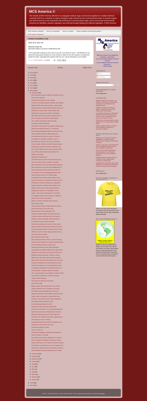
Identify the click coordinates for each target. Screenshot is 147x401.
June (33, 366)
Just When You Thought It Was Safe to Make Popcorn (47, 317)
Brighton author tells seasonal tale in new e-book (45, 286)
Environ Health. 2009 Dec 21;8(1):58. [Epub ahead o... (47, 144)
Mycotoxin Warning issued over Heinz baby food (45, 314)
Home (60, 68)
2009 (31, 90)
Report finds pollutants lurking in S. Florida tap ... (45, 128)
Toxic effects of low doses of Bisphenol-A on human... (47, 337)
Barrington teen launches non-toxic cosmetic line (45, 141)
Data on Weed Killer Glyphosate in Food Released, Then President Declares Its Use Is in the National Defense (106, 153)
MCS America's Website (36, 31)
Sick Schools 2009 (36, 283)
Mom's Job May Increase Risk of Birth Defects (44, 118)
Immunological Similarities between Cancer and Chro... (47, 131)
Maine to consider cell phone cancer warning (44, 201)
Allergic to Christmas (37, 154)
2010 (31, 88)
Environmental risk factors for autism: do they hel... (46, 136)
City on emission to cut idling (39, 335)
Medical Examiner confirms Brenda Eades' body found (47, 108)
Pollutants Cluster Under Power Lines (42, 324)
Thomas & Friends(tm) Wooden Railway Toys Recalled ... (48, 103)
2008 (31, 383)
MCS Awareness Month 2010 (40, 237)
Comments (101, 77)
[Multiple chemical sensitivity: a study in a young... (46, 255)
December (35, 93)
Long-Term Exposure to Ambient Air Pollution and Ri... (47, 180)
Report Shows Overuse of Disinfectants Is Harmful (46, 312)
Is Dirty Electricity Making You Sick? (41, 304)
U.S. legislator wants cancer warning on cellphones (46, 195)
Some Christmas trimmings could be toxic (43, 245)
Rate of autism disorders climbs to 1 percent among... (47, 239)
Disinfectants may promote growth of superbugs (45, 113)
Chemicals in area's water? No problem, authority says (47, 126)
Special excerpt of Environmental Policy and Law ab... (47, 226)
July (33, 364)
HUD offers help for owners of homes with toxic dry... (46, 159)
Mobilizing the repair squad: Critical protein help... (45, 110)
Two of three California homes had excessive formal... (47, 149)
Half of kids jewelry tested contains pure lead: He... (46, 170)
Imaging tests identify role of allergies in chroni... (45, 190)
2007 (31, 385)
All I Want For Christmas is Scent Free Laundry (45, 275)
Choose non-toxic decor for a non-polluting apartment (47, 309)
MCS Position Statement (36, 34)
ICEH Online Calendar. (38, 97)
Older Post (87, 68)
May (33, 369)
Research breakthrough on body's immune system (46, 224)
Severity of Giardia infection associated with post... (46, 214)
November (35, 353)
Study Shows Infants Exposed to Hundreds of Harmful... (47, 348)
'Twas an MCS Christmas (38, 278)
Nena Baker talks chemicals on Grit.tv (42, 301)
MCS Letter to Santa (37, 203)
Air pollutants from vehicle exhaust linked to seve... (46, 177)
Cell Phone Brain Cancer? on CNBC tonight (44, 175)
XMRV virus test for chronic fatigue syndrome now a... (47, 232)
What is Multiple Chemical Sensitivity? (89, 31)
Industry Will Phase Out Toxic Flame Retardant (45, 247)
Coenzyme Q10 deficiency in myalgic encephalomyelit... (47, 242)
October (34, 356)
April (33, 372)
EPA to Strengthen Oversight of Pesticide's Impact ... (46, 340)
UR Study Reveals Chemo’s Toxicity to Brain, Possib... (47, 229)
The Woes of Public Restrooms (40, 123)
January (34, 379)
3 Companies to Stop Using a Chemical (42, 221)
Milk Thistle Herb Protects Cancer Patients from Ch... (46, 115)
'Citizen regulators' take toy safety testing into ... (45, 134)
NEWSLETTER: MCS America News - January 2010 (46, 105)
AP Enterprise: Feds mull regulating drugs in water (46, 172)
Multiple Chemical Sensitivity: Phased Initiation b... (46, 219)
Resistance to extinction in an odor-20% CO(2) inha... (47, 252)
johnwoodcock (88, 393)
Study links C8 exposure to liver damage (43, 100)
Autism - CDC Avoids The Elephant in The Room (45, 193)
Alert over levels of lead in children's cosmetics (45, 162)
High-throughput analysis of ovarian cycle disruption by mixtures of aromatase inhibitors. (106, 127)
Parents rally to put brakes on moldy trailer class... (46, 296)
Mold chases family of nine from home (42, 208)
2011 (31, 85)
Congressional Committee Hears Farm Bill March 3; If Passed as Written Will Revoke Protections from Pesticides (107, 164)
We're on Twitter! (68, 31)
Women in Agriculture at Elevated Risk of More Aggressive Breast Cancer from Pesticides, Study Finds (107, 146)
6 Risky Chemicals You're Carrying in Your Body (45, 288)
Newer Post (33, 68)
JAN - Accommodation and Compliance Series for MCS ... (48, 273)
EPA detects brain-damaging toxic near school (44, 291)
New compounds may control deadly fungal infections (47, 164)
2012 (31, 83)
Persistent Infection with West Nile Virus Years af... (46, 216)
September (35, 359)
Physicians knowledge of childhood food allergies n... (46, 332)
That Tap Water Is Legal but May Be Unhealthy (45, 270)
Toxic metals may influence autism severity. (44, 121)
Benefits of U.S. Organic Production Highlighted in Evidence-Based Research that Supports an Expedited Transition (107, 140)
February (34, 377)
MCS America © (42, 12)
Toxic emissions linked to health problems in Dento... (46, 206)
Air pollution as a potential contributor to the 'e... (45, 139)
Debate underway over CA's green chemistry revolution (47, 342)
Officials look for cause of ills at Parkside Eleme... (45, 188)
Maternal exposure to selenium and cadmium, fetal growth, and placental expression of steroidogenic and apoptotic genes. (106, 103)
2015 (31, 75)
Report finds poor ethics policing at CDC (43, 211)
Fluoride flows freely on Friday (40, 327)
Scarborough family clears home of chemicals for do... (47, 322)
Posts (99, 73)
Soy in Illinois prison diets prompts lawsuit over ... (45, 152)
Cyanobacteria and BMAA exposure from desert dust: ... (47, 250)
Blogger (102, 393)
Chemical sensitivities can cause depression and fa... (46, 263)
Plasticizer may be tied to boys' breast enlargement (46, 299)
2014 (31, 77)
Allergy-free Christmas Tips (39, 157)
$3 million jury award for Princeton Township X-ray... (46, 146)
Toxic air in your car (37, 330)
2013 (31, 80)
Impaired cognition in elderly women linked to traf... (46, 185)
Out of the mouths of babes (39, 234)
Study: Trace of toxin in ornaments (41, 198)
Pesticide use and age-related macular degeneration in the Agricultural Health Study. (107, 122)
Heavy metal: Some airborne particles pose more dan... (47, 260)
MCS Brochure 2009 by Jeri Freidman (42, 281)
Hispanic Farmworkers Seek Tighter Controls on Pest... (47, 293)
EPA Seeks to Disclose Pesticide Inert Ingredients (45, 183)
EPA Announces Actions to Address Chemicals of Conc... (48, 95)
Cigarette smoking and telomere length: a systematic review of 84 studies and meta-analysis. (105, 109)
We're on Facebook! (53, 31)
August (34, 361)
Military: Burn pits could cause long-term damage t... (46, 257)
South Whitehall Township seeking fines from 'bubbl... (46, 350)
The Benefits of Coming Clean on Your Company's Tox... (47, 345)
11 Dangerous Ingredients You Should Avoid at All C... (47, 268)
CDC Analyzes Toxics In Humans (41, 319)
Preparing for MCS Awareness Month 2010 (43, 306)
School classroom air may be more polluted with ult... (46, 167)
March (34, 374)
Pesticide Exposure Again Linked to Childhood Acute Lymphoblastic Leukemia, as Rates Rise (106, 159)
